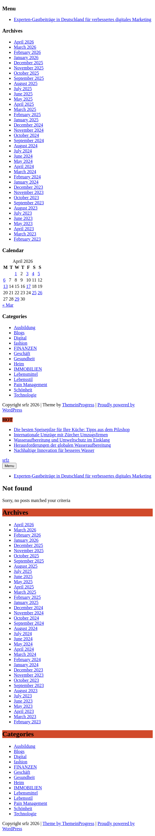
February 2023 (27, 239)
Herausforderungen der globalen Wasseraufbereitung (62, 445)
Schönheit (23, 389)
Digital (20, 337)
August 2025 (25, 83)
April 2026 (24, 41)
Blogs (19, 332)
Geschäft (22, 353)
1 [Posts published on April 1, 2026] (16, 273)
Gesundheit (24, 358)
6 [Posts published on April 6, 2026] (4, 280)
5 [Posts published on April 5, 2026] (39, 273)
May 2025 (23, 99)
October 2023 (26, 197)
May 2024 (23, 161)
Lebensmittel (26, 374)
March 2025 (25, 109)
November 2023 (29, 192)
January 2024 (26, 182)
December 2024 (28, 124)
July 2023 (23, 213)
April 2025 (24, 104)
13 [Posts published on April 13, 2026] (5, 286)
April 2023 (24, 228)
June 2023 (23, 218)
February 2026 (27, 52)
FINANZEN (25, 348)
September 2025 (29, 78)
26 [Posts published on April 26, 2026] (40, 292)
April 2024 (24, 166)
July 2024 (23, 150)
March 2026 (25, 47)
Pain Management (30, 384)
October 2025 (26, 73)
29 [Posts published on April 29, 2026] (17, 299)
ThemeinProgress (78, 404)
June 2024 (23, 156)
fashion (20, 343)
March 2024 (25, 171)
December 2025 (28, 62)
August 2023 (25, 207)
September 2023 (29, 202)
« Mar (8, 305)
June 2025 (23, 93)
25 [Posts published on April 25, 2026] (34, 292)
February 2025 (27, 114)
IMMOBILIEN (28, 369)
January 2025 (26, 119)
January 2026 (26, 57)
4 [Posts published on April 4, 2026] (33, 273)
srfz (5, 460)
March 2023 (25, 233)
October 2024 (26, 135)
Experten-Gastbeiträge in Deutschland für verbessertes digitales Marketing (82, 19)
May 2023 (23, 223)
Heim (19, 363)
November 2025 (29, 67)
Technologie (25, 394)
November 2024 (29, 130)
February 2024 (27, 176)
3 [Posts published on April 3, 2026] (27, 273)
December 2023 (28, 187)
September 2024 (29, 140)
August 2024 (25, 145)
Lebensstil (23, 379)
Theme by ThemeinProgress (68, 823)
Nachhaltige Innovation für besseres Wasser (54, 450)
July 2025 (23, 88)
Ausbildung (24, 327)
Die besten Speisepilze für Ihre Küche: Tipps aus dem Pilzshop (72, 429)
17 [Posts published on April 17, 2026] (28, 286)
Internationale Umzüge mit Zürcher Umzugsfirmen (61, 434)
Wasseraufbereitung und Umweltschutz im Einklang (62, 439)
